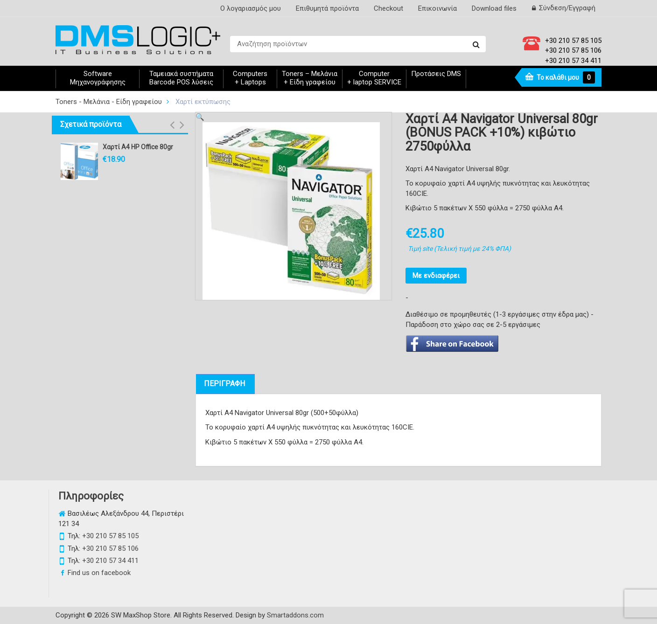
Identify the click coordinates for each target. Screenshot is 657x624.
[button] (172, 125)
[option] (291, 211)
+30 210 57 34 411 (573, 60)
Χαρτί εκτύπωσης (203, 101)
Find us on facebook (99, 573)
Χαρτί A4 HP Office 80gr (138, 147)
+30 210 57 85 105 (573, 40)
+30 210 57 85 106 (573, 50)
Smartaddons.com (295, 615)
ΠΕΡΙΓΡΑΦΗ (224, 383)
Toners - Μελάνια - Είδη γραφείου (109, 101)
